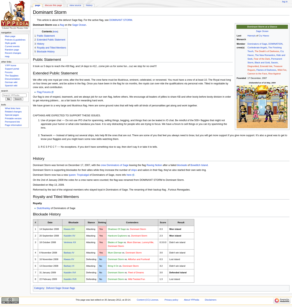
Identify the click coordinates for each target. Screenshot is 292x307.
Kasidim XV (69, 236)
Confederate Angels (257, 47)
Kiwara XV (69, 259)
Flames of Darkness (266, 70)
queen (72, 175)
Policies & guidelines (15, 40)
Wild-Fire (281, 70)
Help (7, 56)
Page (37, 5)
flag (62, 25)
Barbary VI (69, 266)
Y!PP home (10, 65)
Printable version (13, 118)
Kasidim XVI (70, 272)
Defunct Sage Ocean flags (60, 288)
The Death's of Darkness (267, 51)
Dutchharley (43, 208)
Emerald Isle (266, 66)
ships (134, 170)
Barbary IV (69, 252)
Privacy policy (171, 300)
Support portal (12, 69)
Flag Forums (44, 92)
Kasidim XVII (70, 279)
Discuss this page (53, 5)
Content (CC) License (147, 300)
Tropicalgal (83, 175)
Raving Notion (154, 165)
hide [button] (55, 31)
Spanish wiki (11, 85)
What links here (12, 108)
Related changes (13, 111)
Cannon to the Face (257, 73)
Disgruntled (253, 66)
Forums (8, 72)
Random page (12, 50)
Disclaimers (210, 300)
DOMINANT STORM (120, 20)
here (129, 175)
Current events (12, 46)
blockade (182, 165)
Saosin (274, 62)
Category (39, 288)
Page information (13, 125)
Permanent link (12, 122)
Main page (10, 36)
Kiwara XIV (69, 229)
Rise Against (274, 73)
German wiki (11, 82)
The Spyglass (11, 75)
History (89, 5)
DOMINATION (275, 44)
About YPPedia (191, 300)
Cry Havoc (264, 35)
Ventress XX (70, 242)
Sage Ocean (262, 31)
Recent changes (13, 53)
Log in (285, 1)
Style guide (10, 43)
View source (75, 5)
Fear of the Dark (262, 59)
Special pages (12, 115)
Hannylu (252, 35)
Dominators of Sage (257, 44)
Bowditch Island (199, 165)
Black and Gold (262, 62)
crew (103, 165)
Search (4, 91)
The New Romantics (265, 55)
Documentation (12, 79)
